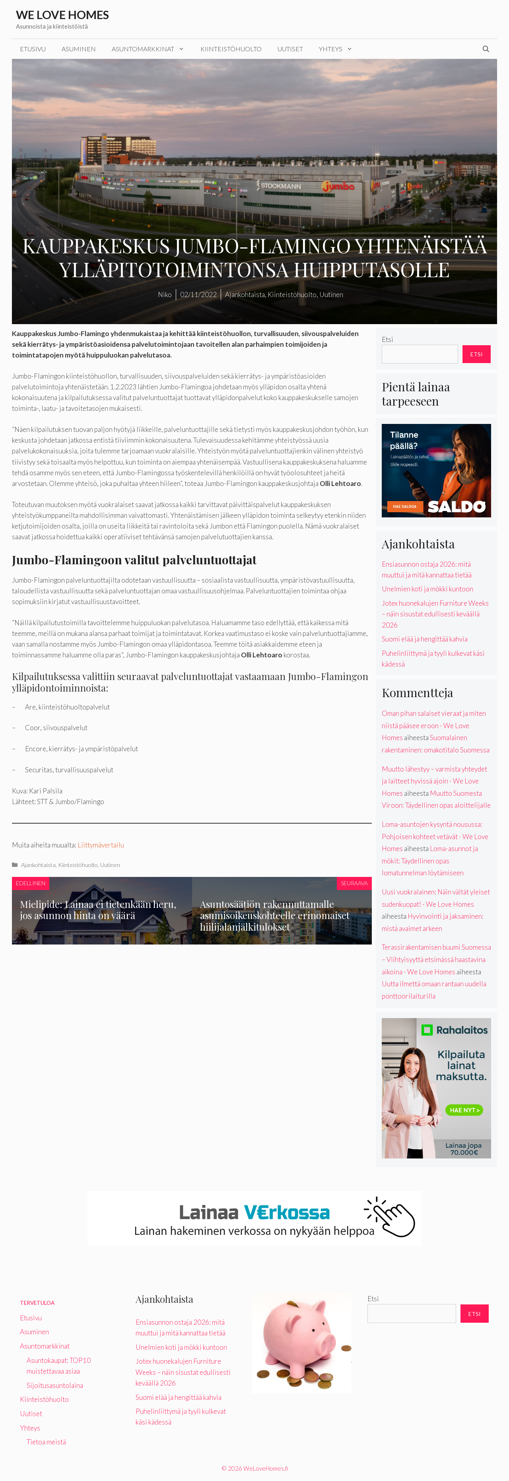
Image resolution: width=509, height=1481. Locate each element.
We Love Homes (62, 14)
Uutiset (290, 48)
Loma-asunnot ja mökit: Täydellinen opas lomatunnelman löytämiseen (430, 860)
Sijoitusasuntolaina (55, 1385)
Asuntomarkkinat (152, 49)
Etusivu (33, 48)
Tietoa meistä (46, 1442)
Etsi (387, 339)
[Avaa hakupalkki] (486, 49)
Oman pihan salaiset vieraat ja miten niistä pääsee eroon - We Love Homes (434, 725)
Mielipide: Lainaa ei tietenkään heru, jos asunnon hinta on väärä (98, 910)
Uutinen (110, 864)
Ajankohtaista (38, 864)
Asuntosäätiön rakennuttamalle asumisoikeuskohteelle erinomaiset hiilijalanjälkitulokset (275, 915)
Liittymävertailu (101, 845)
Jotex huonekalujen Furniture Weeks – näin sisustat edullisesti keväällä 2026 (435, 614)
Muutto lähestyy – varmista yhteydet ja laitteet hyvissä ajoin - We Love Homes (434, 781)
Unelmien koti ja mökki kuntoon (427, 589)
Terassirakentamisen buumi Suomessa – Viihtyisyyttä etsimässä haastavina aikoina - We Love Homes (436, 959)
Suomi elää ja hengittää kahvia (425, 639)
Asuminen (79, 48)
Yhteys (340, 49)
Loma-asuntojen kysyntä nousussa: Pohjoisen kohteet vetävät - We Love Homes (435, 836)
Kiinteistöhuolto (231, 48)
